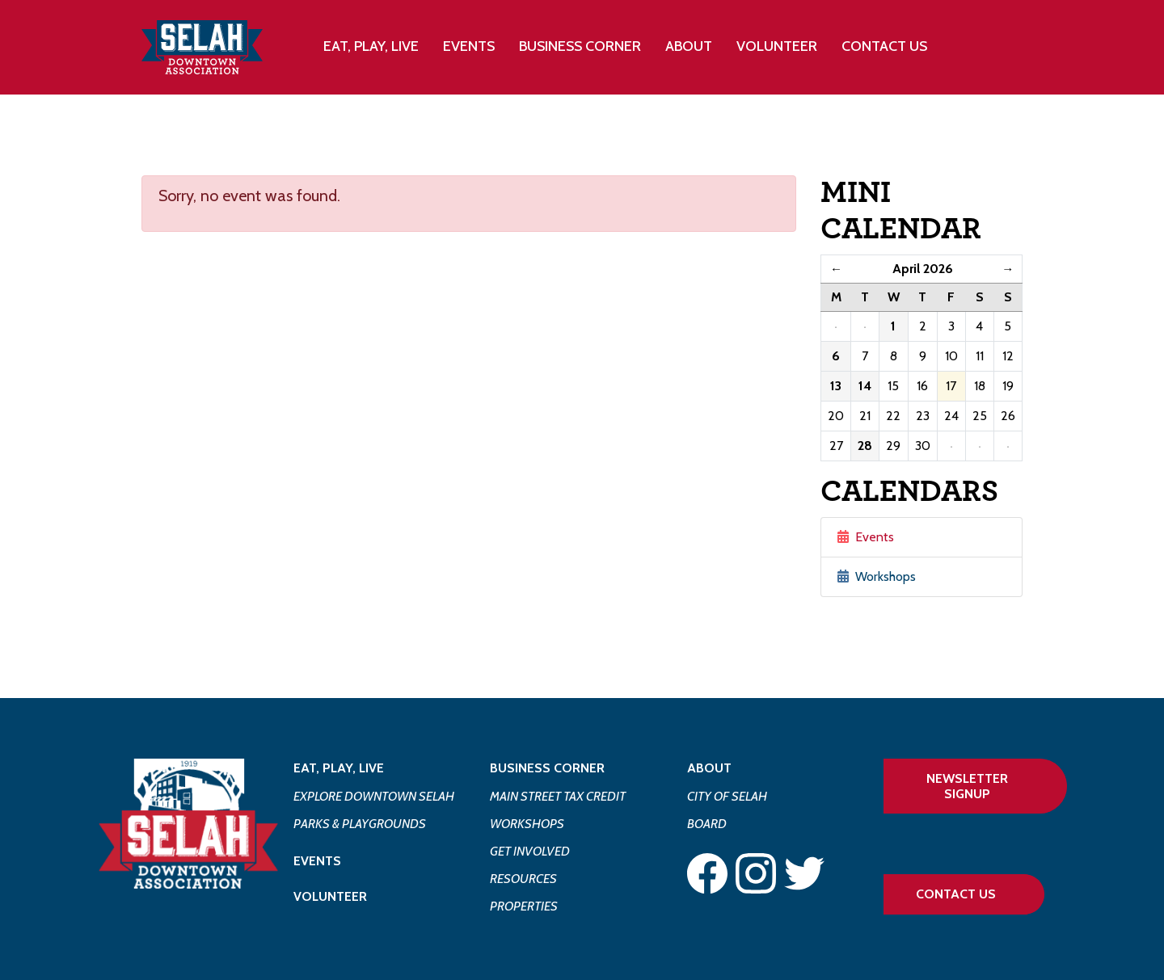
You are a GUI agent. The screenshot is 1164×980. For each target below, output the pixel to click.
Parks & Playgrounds (359, 823)
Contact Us (884, 46)
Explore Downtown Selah (373, 796)
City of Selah (727, 796)
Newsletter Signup (967, 786)
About (709, 768)
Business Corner (547, 768)
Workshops (876, 576)
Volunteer (776, 46)
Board (707, 823)
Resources (523, 878)
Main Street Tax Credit (558, 796)
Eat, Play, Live (338, 768)
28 (865, 445)
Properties (524, 906)
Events (469, 46)
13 (835, 385)
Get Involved (530, 851)
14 (864, 385)
